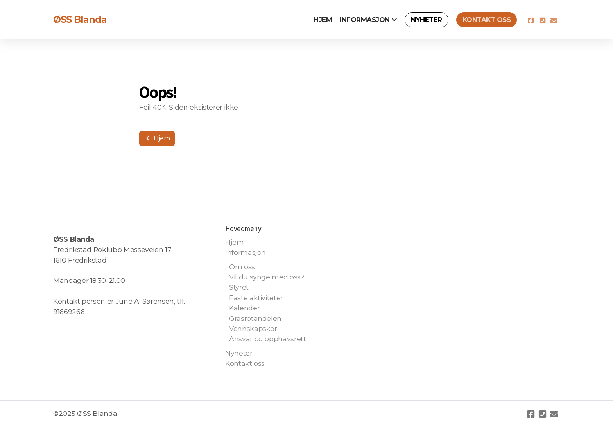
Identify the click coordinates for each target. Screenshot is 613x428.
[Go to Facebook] (530, 21)
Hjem (157, 138)
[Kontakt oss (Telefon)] (542, 21)
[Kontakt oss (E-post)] (554, 21)
